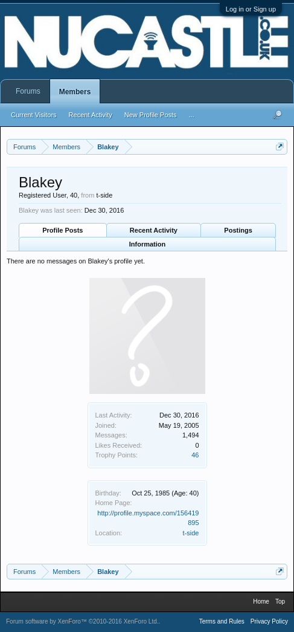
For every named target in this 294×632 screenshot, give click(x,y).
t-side (191, 533)
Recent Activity (153, 230)
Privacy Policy (269, 621)
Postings (238, 230)
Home (261, 601)
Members (75, 92)
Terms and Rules (221, 621)
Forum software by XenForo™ (82, 621)
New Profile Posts (150, 114)
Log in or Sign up (251, 9)
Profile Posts (62, 230)
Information (147, 244)
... (191, 114)
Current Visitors (34, 114)
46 (195, 455)
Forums (28, 91)
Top (280, 601)
